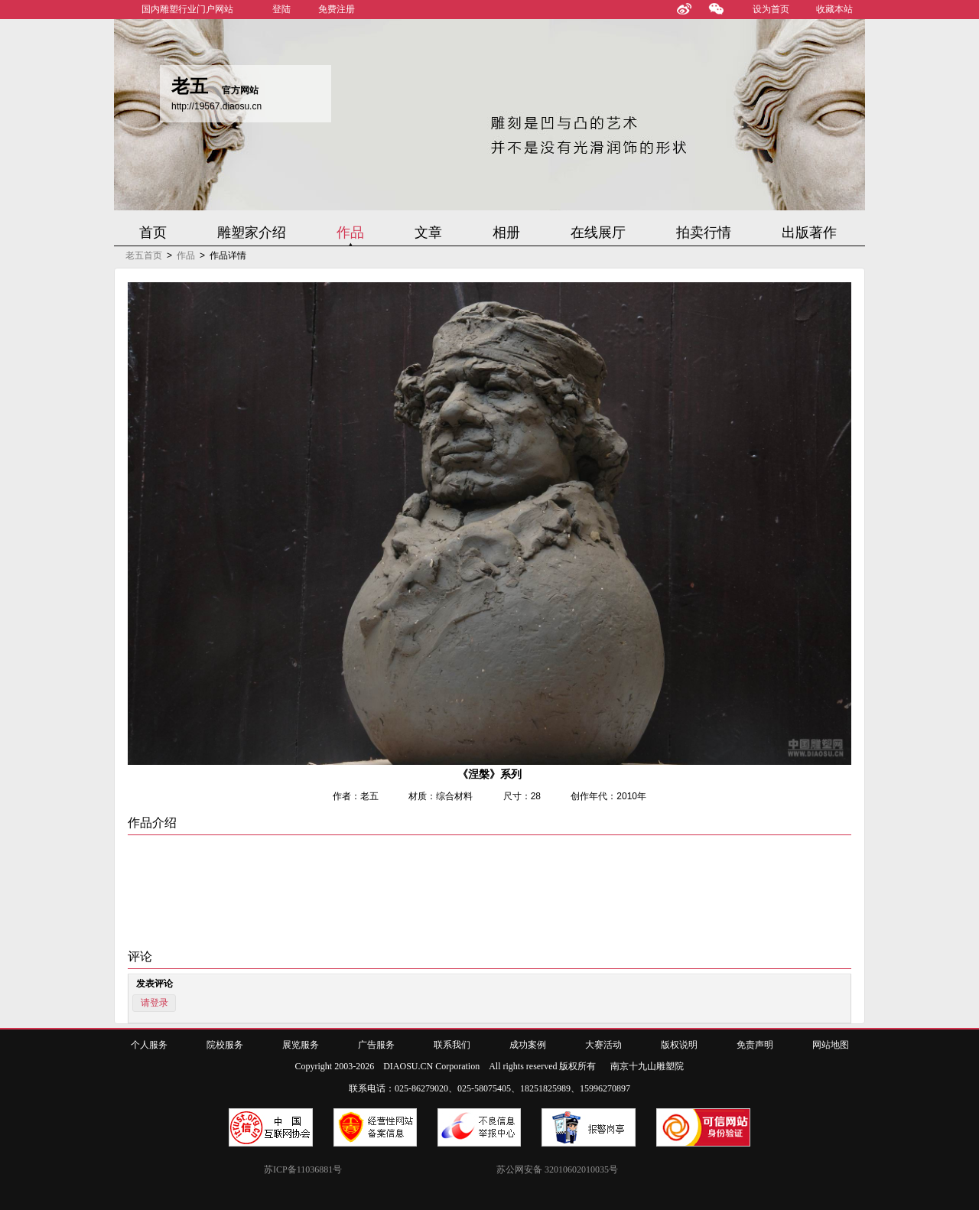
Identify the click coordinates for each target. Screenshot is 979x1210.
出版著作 (809, 232)
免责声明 (755, 1044)
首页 (153, 232)
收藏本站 (834, 9)
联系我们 (452, 1044)
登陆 (281, 9)
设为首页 (771, 9)
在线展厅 (598, 232)
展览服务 (300, 1044)
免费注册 (336, 9)
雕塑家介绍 (251, 232)
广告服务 (376, 1044)
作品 (350, 232)
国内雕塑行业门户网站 (187, 9)
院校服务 (225, 1044)
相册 (506, 232)
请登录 (154, 1002)
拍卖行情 (703, 232)
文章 (428, 232)
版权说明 (679, 1044)
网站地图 (830, 1044)
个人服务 (149, 1044)
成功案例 (527, 1044)
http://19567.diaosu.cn (216, 106)
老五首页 (143, 255)
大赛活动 (603, 1044)
